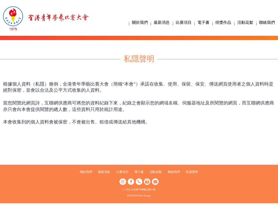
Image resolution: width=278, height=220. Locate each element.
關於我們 (140, 22)
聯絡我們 (267, 22)
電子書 (203, 22)
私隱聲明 (192, 172)
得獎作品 (223, 22)
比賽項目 (184, 22)
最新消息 (162, 22)
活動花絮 (245, 22)
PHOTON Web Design (139, 195)
